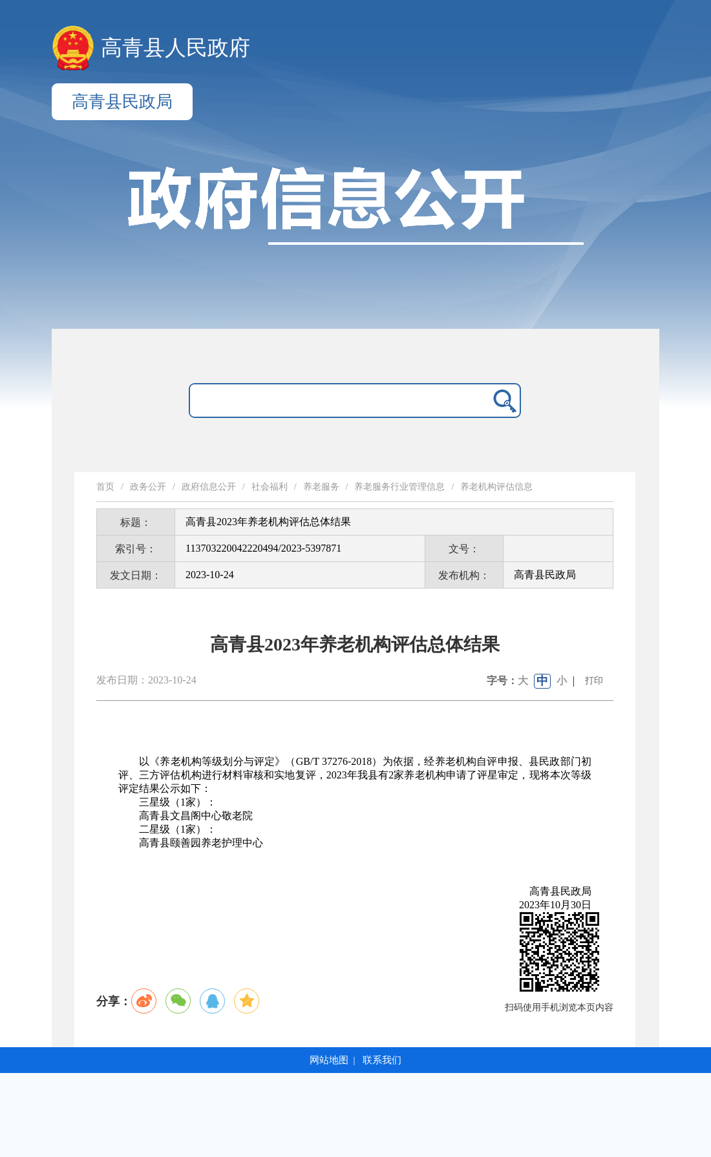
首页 (105, 487)
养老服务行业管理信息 (399, 487)
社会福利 (269, 487)
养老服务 (321, 487)
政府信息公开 (209, 487)
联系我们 (382, 1060)
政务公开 (148, 487)
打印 (594, 680)
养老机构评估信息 (496, 487)
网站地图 (329, 1060)
